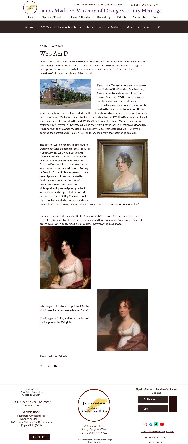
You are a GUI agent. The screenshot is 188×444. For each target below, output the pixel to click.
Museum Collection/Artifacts (104, 27)
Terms (145, 437)
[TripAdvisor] (156, 424)
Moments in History (138, 27)
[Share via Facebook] (41, 365)
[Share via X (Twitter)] (48, 365)
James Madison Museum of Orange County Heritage (101, 10)
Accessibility (161, 437)
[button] (32, 17)
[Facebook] (151, 424)
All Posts (30, 27)
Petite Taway (159, 442)
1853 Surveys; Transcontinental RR (61, 27)
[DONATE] (39, 437)
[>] (173, 404)
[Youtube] (162, 424)
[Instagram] (145, 424)
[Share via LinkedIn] (55, 365)
